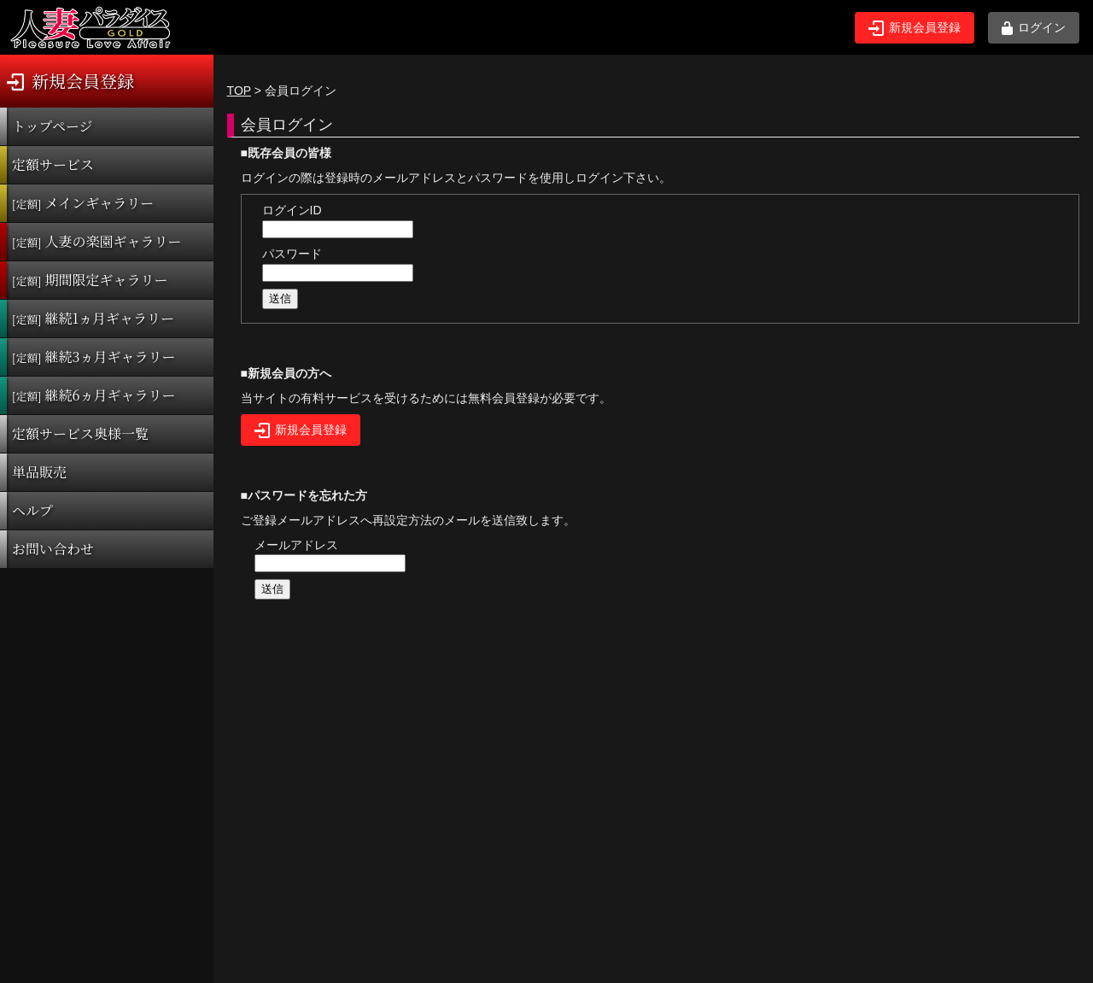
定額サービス (53, 164)
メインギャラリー (83, 203)
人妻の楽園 (97, 241)
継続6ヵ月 (93, 395)
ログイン (1034, 27)
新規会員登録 (914, 28)
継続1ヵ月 (93, 318)
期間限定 (90, 280)
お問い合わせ (53, 549)
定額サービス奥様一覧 (80, 433)
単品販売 (39, 472)
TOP (239, 90)
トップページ (52, 126)
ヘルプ (32, 510)
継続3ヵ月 (93, 356)
